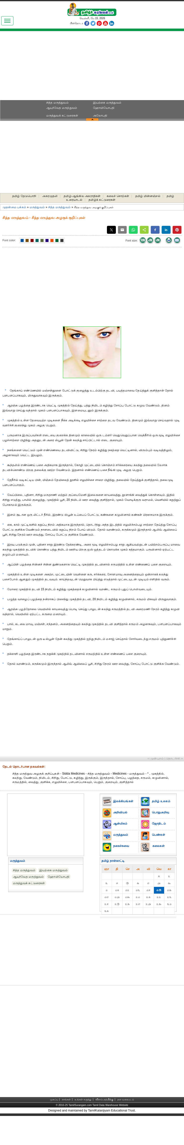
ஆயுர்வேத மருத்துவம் (61, 108)
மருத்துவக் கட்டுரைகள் (62, 115)
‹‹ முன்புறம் (155, 758)
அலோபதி (100, 115)
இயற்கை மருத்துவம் (107, 102)
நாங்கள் (66, 1099)
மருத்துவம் (37, 207)
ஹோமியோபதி (104, 108)
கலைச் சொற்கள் (118, 196)
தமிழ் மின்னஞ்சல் (147, 196)
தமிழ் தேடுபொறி (24, 196)
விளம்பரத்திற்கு (104, 1099)
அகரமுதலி (49, 196)
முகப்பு (54, 1099)
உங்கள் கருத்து (83, 1099)
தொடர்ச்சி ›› (174, 758)
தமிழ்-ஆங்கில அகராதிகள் (82, 196)
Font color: (9, 240)
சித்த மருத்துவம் (57, 102)
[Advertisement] (92, 67)
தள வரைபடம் (125, 1099)
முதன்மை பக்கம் (14, 207)
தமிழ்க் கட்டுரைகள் (102, 199)
